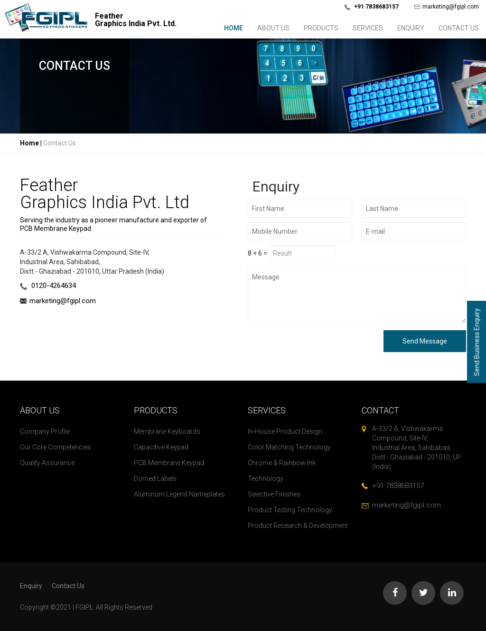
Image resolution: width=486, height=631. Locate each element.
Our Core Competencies (55, 447)
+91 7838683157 (398, 485)
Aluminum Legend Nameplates (179, 494)
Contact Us (459, 28)
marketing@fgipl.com (446, 6)
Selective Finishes (274, 494)
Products (321, 28)
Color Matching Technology (289, 447)
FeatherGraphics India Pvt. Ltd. (136, 20)
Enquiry (410, 28)
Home (233, 28)
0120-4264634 (48, 285)
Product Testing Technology (290, 510)
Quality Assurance (47, 463)
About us (273, 28)
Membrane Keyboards (167, 431)
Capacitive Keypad (161, 447)
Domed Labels (155, 478)
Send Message (424, 341)
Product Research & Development (298, 525)
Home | (31, 143)
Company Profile (45, 431)
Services (368, 28)
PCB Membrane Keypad (169, 463)
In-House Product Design (285, 431)
